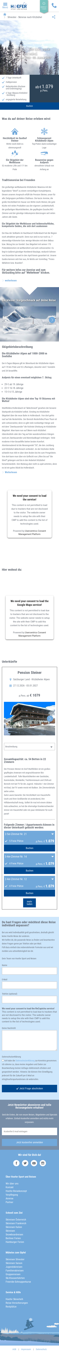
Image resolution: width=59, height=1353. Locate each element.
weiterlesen (11, 280)
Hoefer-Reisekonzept (16, 1191)
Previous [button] (7, 320)
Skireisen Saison (14, 1263)
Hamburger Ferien (15, 1242)
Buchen (29, 106)
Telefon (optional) (9, 994)
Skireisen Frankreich (16, 1223)
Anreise (9, 1198)
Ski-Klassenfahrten (15, 1278)
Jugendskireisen (14, 1266)
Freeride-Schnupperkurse (18, 1281)
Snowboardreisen (14, 1234)
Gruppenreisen (13, 1274)
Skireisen (10, 1230)
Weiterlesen (11, 472)
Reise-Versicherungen (17, 1302)
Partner (9, 1202)
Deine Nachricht (9, 1028)
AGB (14, 1349)
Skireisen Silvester (15, 1259)
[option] (29, 320)
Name (4, 965)
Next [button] (52, 320)
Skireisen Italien (14, 1227)
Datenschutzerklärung (11, 1057)
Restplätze (11, 1306)
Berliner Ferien (13, 1238)
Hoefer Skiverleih (14, 1299)
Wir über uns (12, 1183)
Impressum (26, 1349)
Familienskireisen (15, 1270)
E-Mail (4, 979)
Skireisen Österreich (16, 1219)
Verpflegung (12, 1194)
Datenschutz (41, 1349)
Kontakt (10, 1187)
